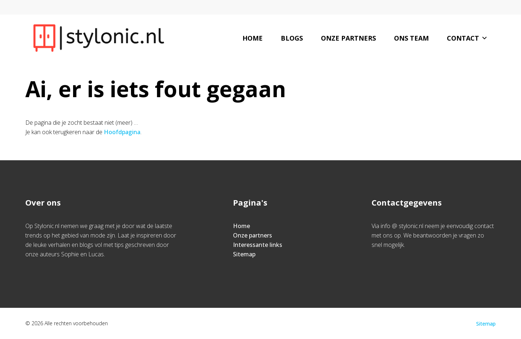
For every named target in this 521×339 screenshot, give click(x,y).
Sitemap (244, 254)
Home (252, 38)
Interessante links (257, 245)
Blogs (292, 38)
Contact (467, 38)
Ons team (411, 38)
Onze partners (348, 38)
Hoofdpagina (122, 132)
